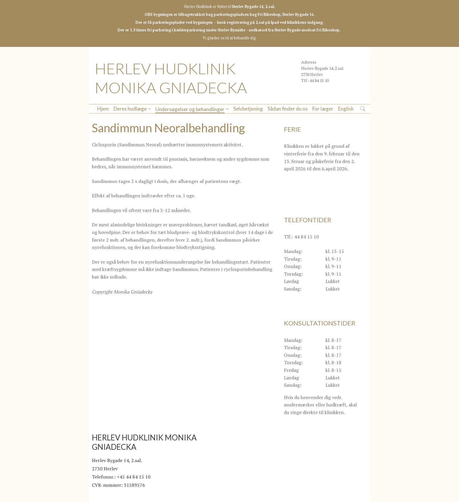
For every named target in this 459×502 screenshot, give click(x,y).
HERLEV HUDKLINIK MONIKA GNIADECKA (171, 77)
